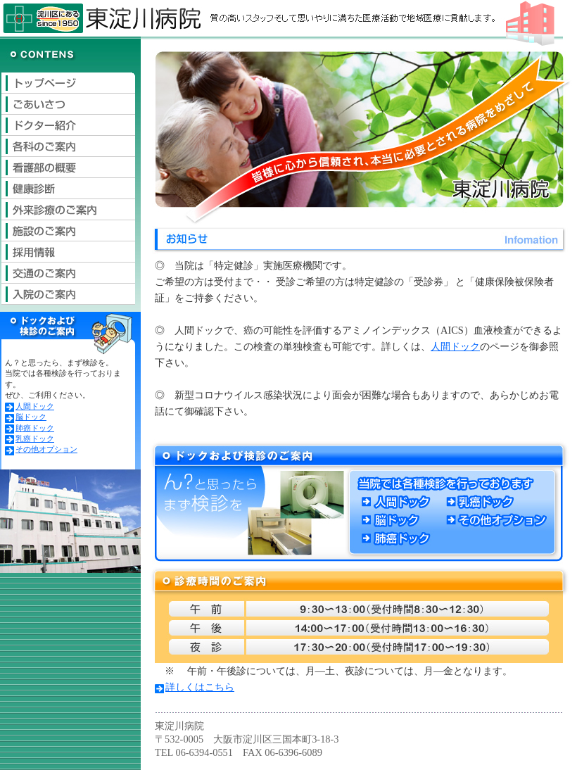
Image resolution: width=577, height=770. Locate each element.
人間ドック (29, 406)
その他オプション (41, 449)
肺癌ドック (29, 428)
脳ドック (25, 416)
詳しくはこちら (194, 687)
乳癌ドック (29, 438)
